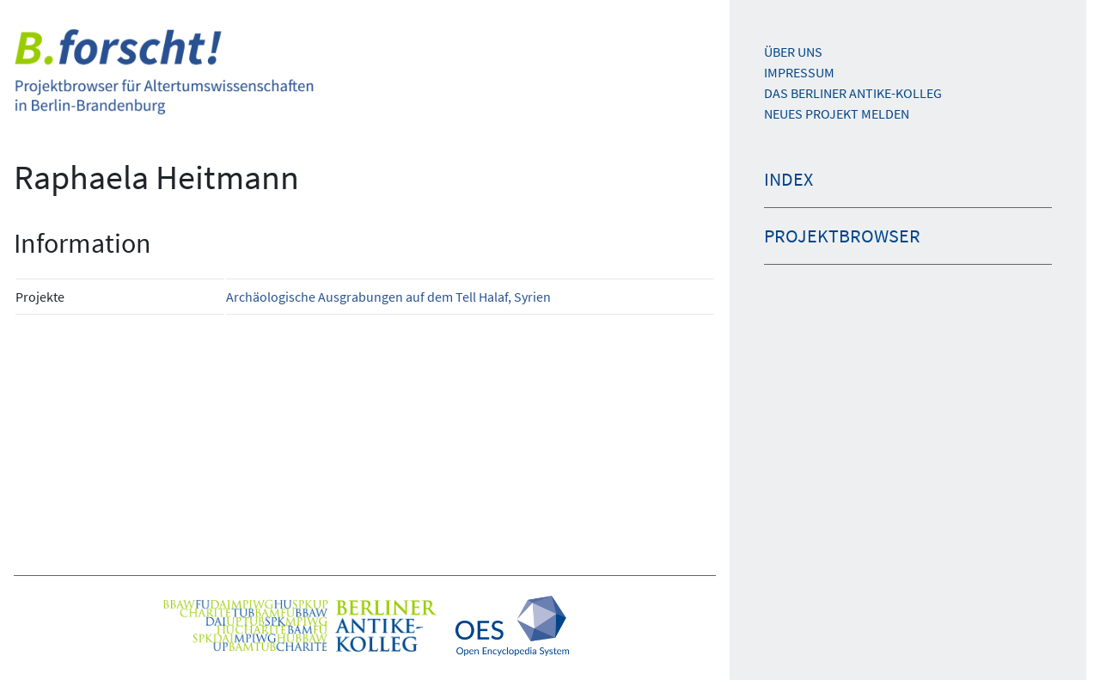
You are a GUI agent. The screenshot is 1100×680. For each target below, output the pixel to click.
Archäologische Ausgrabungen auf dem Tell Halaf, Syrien (388, 296)
